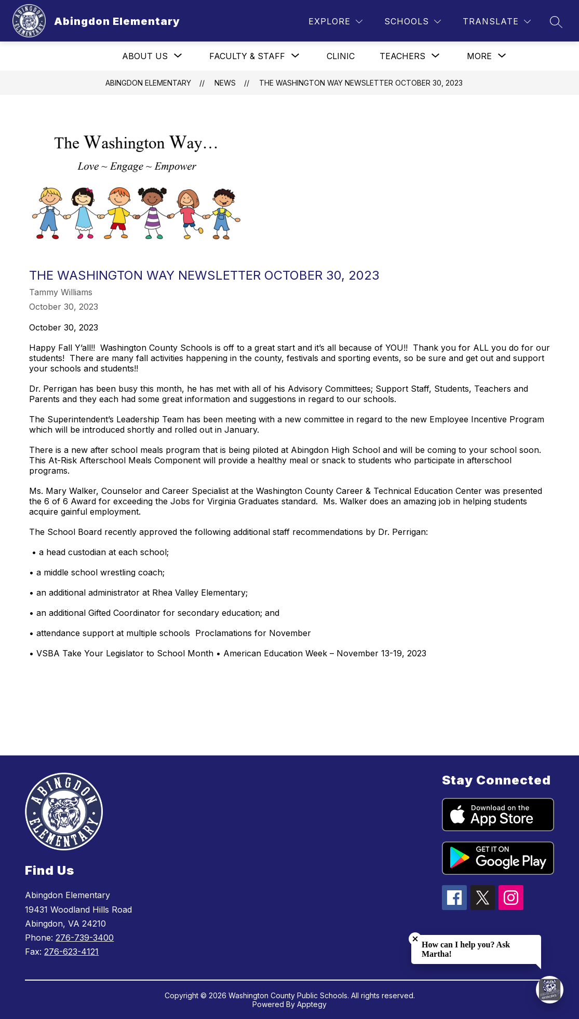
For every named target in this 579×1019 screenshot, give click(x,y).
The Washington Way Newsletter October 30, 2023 (361, 82)
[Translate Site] (496, 21)
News (225, 82)
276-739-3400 (85, 937)
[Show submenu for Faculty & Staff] (247, 56)
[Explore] (335, 21)
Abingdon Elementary (148, 82)
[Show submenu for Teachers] (402, 56)
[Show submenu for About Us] (145, 56)
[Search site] (556, 22)
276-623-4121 (71, 951)
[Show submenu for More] (479, 56)
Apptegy (312, 1004)
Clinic (341, 56)
